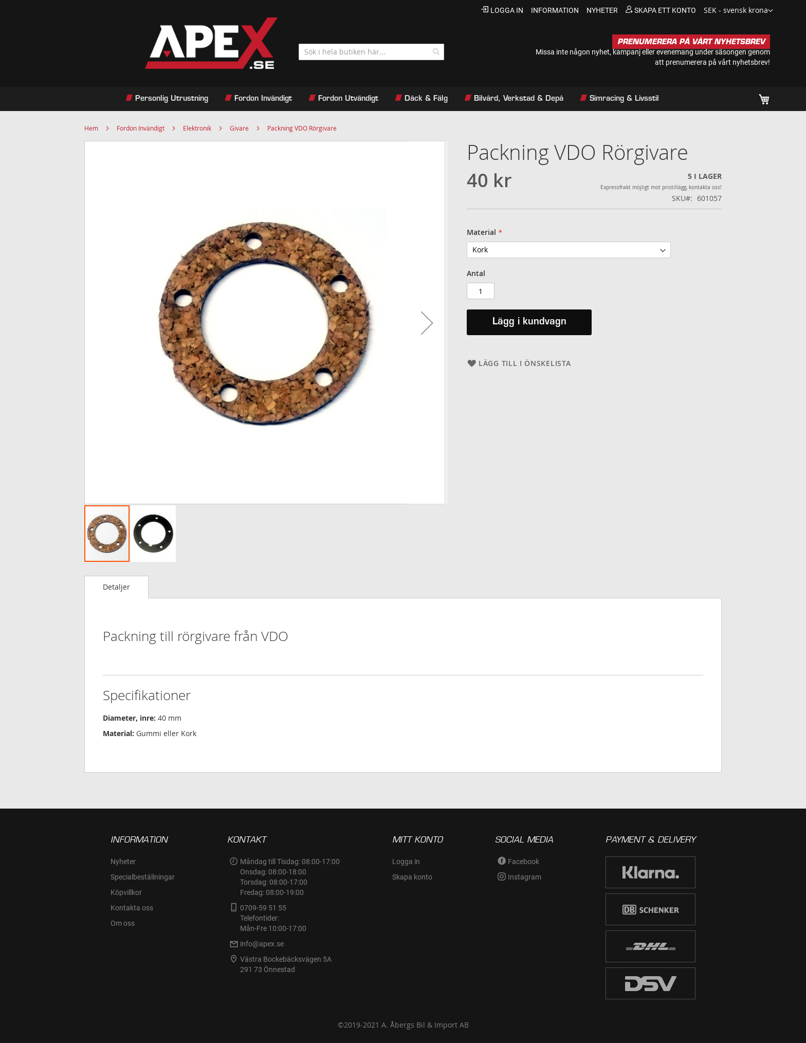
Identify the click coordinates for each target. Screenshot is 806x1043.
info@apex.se (262, 944)
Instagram (524, 877)
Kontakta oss (132, 908)
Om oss (123, 923)
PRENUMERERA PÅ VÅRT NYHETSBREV (691, 41)
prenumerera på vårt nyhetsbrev (717, 62)
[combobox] (371, 52)
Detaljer (116, 587)
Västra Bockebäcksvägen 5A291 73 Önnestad (286, 964)
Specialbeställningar (143, 877)
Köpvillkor (126, 892)
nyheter (602, 10)
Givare (239, 128)
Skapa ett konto (665, 10)
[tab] (116, 587)
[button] (738, 10)
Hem (91, 128)
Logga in (506, 10)
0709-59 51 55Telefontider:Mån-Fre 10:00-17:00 (273, 918)
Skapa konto (412, 877)
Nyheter (123, 861)
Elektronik (197, 128)
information (555, 10)
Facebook (523, 861)
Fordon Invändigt (140, 128)
